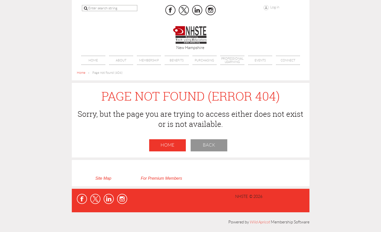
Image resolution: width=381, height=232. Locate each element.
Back (209, 145)
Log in (274, 7)
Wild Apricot (260, 222)
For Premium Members (161, 178)
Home (81, 73)
